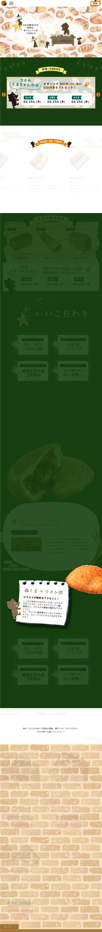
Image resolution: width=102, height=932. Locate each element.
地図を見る (20, 791)
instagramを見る (20, 799)
